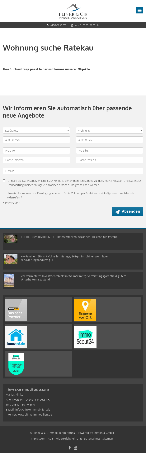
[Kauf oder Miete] (36, 130)
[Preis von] (36, 150)
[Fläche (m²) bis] (109, 160)
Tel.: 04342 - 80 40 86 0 (20, 404)
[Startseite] (73, 11)
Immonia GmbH (104, 433)
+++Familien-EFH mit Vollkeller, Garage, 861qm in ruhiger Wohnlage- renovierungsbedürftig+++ (65, 258)
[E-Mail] (73, 171)
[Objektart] (109, 130)
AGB (50, 438)
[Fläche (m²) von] (36, 160)
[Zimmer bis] (109, 139)
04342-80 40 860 (58, 25)
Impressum (38, 438)
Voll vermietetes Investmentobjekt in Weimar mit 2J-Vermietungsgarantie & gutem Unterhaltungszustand (73, 277)
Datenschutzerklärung (35, 181)
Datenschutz (92, 438)
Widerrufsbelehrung (68, 438)
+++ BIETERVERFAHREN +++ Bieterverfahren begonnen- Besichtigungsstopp (69, 237)
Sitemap (107, 438)
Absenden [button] (131, 211)
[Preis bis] (109, 150)
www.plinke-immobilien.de (35, 414)
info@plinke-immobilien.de (32, 409)
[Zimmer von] (36, 139)
